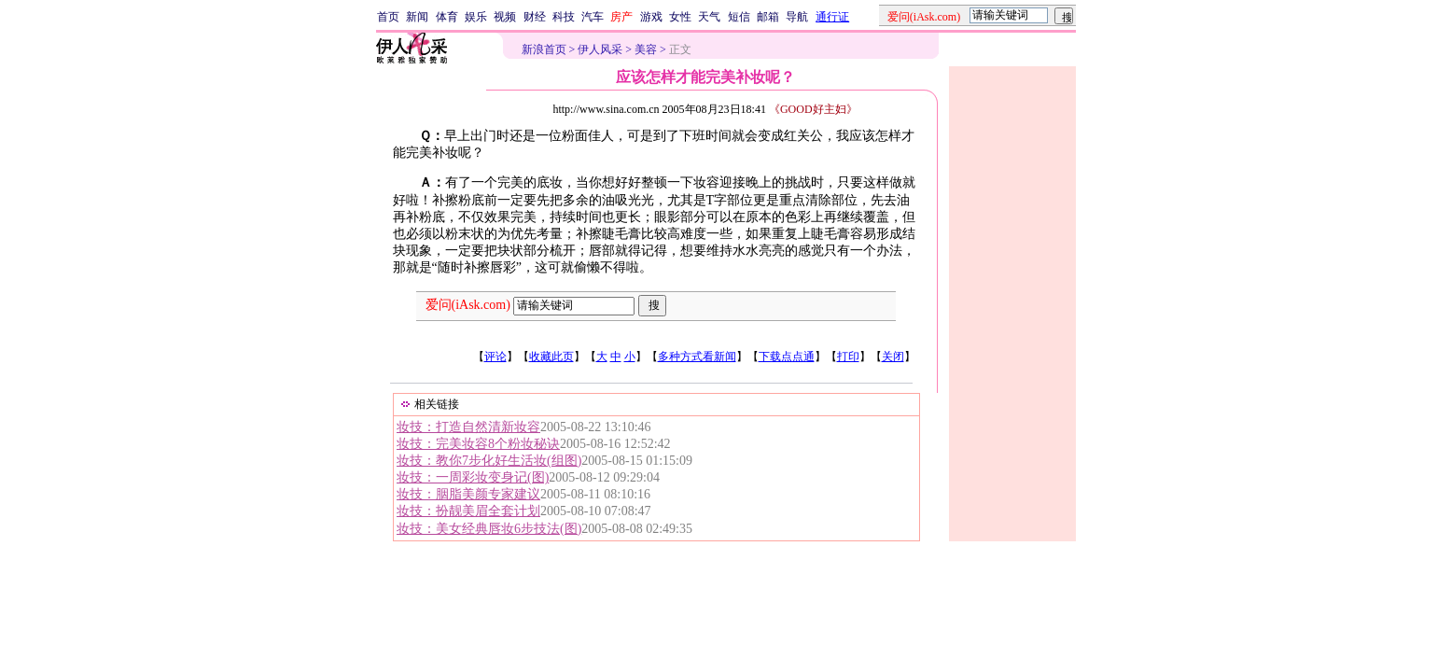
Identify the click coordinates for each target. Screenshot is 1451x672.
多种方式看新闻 (697, 356)
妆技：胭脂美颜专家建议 (468, 494)
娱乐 (476, 16)
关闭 (893, 356)
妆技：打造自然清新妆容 (468, 427)
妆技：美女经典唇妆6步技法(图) (489, 529)
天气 (709, 16)
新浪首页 (544, 49)
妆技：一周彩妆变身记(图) (473, 477)
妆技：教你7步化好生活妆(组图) (489, 461)
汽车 (592, 16)
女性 (680, 16)
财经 (534, 16)
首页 (388, 16)
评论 (495, 356)
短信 (739, 16)
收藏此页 (551, 356)
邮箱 (768, 16)
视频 (505, 16)
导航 (797, 16)
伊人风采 (600, 49)
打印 (848, 356)
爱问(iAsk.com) (468, 305)
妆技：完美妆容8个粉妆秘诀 (478, 444)
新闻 (417, 16)
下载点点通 (787, 356)
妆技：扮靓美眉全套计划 (468, 511)
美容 (646, 49)
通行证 (832, 16)
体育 (447, 16)
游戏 (651, 16)
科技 (563, 16)
